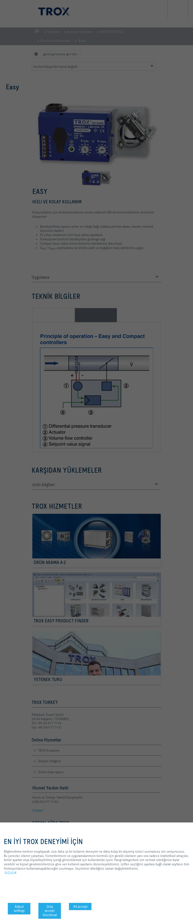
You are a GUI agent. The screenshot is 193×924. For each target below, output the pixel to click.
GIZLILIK (11, 873)
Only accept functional (50, 910)
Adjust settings (19, 908)
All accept (80, 906)
